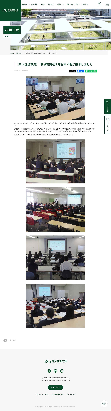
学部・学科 (34, 4)
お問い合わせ (55, 387)
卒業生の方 (60, 4)
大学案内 (85, 4)
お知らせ (18, 53)
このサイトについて (42, 394)
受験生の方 (25, 4)
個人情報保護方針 (57, 394)
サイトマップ (71, 394)
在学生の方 (51, 4)
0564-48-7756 (65, 380)
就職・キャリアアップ (73, 4)
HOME (12, 53)
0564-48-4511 (50, 380)
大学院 (43, 4)
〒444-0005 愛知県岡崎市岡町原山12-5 (56, 378)
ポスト (72, 71)
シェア (80, 71)
